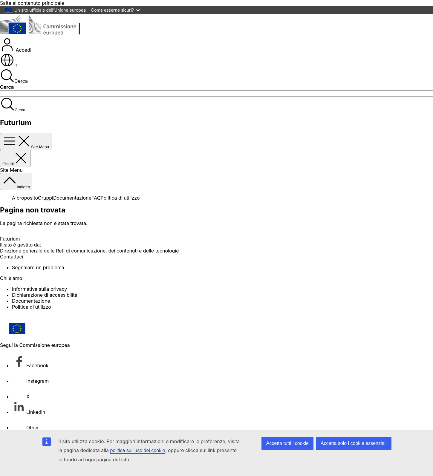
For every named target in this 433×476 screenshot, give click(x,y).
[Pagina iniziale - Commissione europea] (43, 34)
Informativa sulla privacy (39, 289)
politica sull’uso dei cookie (137, 450)
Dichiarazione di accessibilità (44, 295)
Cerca (14, 81)
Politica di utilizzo (120, 198)
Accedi (15, 50)
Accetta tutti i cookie (287, 443)
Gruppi (45, 198)
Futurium (15, 122)
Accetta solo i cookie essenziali (354, 443)
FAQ (96, 198)
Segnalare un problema (38, 267)
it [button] (8, 65)
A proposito (25, 198)
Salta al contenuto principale (32, 3)
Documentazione (72, 198)
